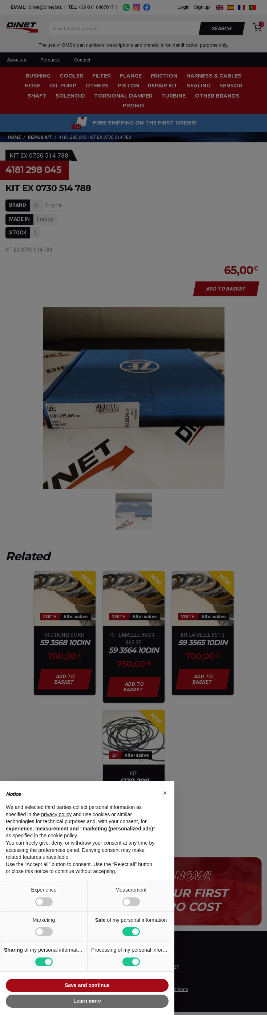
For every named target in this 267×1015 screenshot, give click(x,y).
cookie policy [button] (62, 835)
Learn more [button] (87, 1001)
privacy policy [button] (56, 814)
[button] (165, 793)
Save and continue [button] (87, 985)
